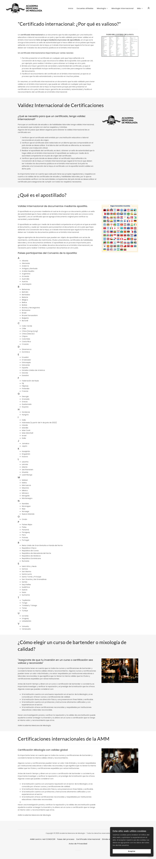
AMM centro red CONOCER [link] (42, 839)
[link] (24, 8)
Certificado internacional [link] (88, 839)
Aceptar (131, 851)
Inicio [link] (70, 8)
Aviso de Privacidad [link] (78, 843)
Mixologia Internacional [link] (122, 8)
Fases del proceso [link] (65, 839)
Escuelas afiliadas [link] (85, 8)
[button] (102, 8)
